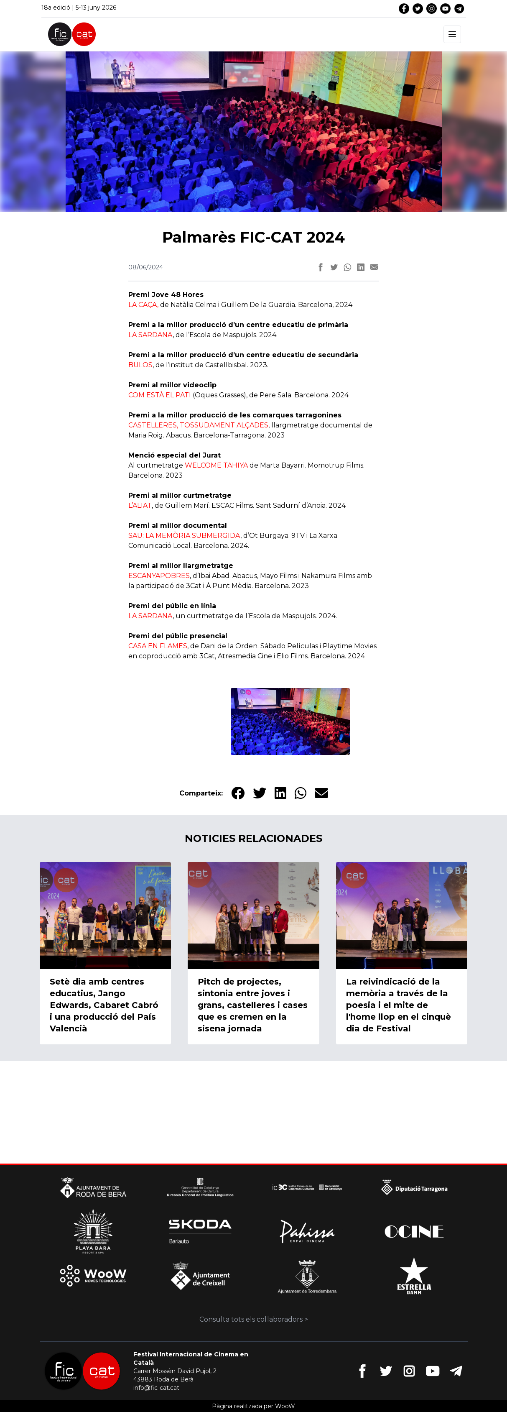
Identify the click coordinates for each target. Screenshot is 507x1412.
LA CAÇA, (143, 305)
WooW (285, 1406)
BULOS (140, 365)
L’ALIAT (140, 505)
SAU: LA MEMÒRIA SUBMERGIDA (184, 536)
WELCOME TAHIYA (216, 465)
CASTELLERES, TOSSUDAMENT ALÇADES (198, 425)
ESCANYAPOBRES (159, 576)
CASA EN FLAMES (157, 646)
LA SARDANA (150, 335)
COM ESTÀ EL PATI (159, 395)
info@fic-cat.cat (156, 1388)
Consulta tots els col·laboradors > (253, 1319)
